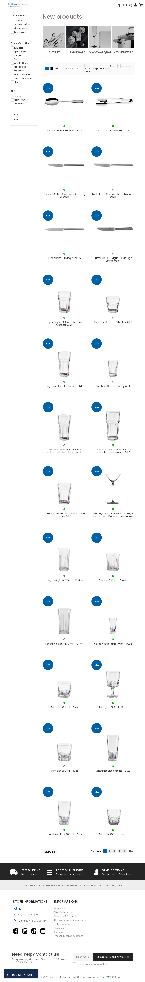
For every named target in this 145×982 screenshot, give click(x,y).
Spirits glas (20, 51)
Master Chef (21, 100)
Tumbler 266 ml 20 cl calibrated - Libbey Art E (64, 515)
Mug (16, 82)
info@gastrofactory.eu (26, 914)
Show (113, 66)
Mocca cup (20, 66)
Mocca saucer (22, 74)
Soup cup (19, 70)
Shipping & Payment (65, 916)
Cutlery (18, 20)
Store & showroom (64, 912)
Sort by (59, 68)
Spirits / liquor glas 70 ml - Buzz (113, 643)
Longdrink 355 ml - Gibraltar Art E (64, 386)
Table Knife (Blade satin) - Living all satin (113, 195)
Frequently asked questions (68, 935)
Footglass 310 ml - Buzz (113, 707)
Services (58, 931)
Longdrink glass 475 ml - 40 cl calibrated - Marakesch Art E (113, 451)
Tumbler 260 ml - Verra (113, 834)
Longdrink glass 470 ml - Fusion (64, 643)
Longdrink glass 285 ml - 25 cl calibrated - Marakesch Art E (64, 451)
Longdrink (19, 55)
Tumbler (19, 47)
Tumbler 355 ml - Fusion (113, 580)
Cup (16, 59)
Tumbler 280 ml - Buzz (64, 707)
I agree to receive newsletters (92, 964)
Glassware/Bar (22, 24)
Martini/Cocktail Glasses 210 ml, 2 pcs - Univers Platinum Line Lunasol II (113, 516)
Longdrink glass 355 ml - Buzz (113, 771)
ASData (113, 977)
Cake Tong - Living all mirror (113, 130)
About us (59, 928)
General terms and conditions (70, 920)
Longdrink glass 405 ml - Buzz (64, 834)
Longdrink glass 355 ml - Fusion (64, 580)
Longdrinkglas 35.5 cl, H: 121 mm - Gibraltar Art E (64, 323)
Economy (19, 96)
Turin (17, 119)
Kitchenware (21, 28)
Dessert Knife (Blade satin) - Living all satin (64, 195)
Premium (19, 103)
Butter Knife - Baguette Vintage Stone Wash (113, 259)
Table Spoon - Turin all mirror (64, 130)
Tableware (20, 32)
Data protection (62, 924)
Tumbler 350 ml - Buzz (64, 771)
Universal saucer (23, 78)
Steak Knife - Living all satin (64, 258)
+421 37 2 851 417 (37, 920)
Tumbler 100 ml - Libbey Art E (113, 386)
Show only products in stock (96, 70)
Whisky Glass (21, 63)
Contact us (60, 908)
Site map (81, 977)
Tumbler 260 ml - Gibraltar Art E (113, 322)
